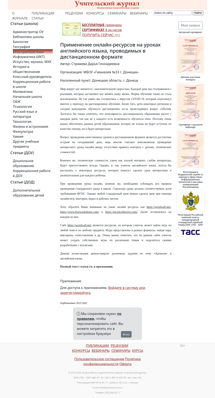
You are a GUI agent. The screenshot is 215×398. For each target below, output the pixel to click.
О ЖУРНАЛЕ (20, 16)
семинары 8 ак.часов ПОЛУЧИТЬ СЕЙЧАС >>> (102, 30)
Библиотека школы (28, 36)
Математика (23, 91)
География (21, 46)
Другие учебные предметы (26, 144)
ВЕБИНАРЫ (139, 13)
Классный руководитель (32, 76)
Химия (18, 136)
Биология (20, 41)
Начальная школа (27, 96)
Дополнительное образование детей (28, 193)
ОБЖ (16, 101)
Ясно (126, 334)
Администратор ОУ (28, 31)
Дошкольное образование (23, 163)
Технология (22, 121)
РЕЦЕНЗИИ (74, 13)
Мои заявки (190, 25)
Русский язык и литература (25, 114)
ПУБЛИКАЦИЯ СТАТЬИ (43, 16)
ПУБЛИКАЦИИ (97, 345)
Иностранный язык (28, 51)
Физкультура (23, 131)
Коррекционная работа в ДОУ (31, 173)
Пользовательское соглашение (99, 359)
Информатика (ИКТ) (29, 56)
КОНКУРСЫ (95, 13)
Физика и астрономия (30, 126)
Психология (22, 106)
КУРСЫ (137, 350)
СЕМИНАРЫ (117, 13)
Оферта (125, 364)
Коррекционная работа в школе (31, 84)
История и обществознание (26, 69)
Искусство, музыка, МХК (32, 61)
